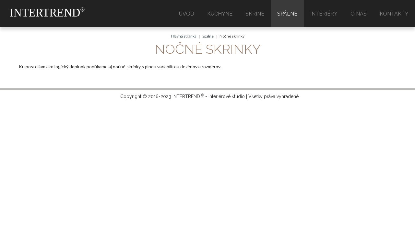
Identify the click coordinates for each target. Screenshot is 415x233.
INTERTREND (47, 13)
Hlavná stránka (183, 36)
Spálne (208, 36)
